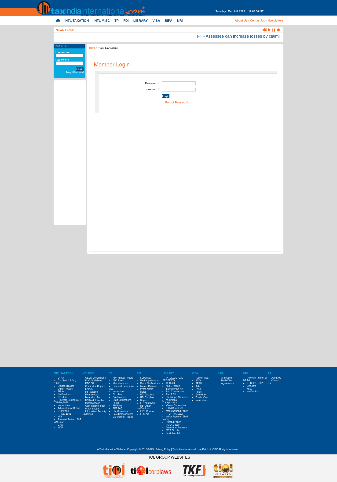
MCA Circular (173, 430)
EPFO (199, 383)
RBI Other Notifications (144, 407)
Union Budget (92, 408)
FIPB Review (147, 411)
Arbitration (226, 377)
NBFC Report (173, 386)
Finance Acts (92, 394)
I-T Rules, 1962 (255, 383)
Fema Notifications (150, 383)
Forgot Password (75, 72)
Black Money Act (174, 388)
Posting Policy (173, 422)
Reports (144, 400)
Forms (116, 403)
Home (92, 48)
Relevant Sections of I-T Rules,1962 (67, 401)
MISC (250, 388)
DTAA (61, 377)
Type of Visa (202, 377)
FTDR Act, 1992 (174, 414)
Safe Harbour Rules (123, 414)
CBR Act (170, 383)
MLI (60, 416)
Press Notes (146, 389)
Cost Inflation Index (95, 406)
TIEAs (61, 391)
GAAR (61, 425)
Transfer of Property (176, 427)
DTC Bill (89, 383)
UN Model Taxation (95, 400)
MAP (60, 427)
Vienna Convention (176, 405)
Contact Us (257, 20)
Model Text (226, 380)
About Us (241, 20)
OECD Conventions (95, 377)
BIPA (168, 20)
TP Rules (117, 405)
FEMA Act (145, 377)
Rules (143, 392)
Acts (198, 386)
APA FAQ (118, 408)
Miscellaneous (92, 403)
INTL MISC (102, 20)
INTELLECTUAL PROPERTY (172, 379)
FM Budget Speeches (177, 397)
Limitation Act (173, 433)
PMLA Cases (172, 425)
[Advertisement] (70, 153)
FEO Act (144, 414)
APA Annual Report (123, 377)
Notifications (64, 394)
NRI (180, 20)
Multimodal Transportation (169, 401)
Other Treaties (65, 388)
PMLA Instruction (175, 391)
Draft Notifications (122, 400)
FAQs (198, 389)
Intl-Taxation (91, 392)
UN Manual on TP (122, 411)
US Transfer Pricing (123, 417)
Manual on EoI (92, 397)
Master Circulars (149, 386)
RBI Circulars (147, 397)
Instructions (64, 405)
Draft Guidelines (93, 380)
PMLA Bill (171, 394)
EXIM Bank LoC (174, 408)
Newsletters (275, 20)
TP (116, 20)
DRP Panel (63, 411)
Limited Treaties (66, 386)
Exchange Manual (149, 380)
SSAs (198, 380)
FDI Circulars (147, 394)
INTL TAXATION (76, 20)
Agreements (227, 383)
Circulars (62, 397)
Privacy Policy (163, 449)
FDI (126, 20)
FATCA (88, 389)
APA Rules (118, 380)
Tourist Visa (202, 397)
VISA (156, 20)
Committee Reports (95, 386)
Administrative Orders (69, 408)
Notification (252, 391)
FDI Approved (147, 403)
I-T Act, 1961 (64, 414)
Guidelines (201, 394)
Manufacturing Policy (177, 411)
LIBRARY (140, 20)
